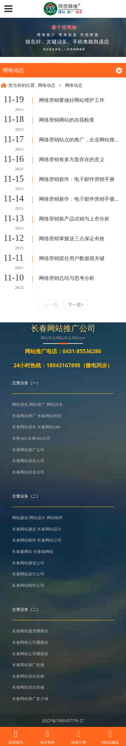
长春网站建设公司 (28, 562)
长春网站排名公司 (28, 472)
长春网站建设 (24, 529)
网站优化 (20, 404)
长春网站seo (48, 426)
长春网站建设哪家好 (30, 630)
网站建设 (20, 517)
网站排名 (55, 404)
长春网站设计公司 (28, 573)
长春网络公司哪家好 (30, 642)
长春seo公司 (39, 438)
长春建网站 (22, 551)
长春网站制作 (24, 540)
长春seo (19, 438)
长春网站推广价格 (28, 664)
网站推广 (37, 404)
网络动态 (46, 85)
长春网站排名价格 (28, 687)
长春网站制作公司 (28, 585)
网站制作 (55, 517)
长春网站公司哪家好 (30, 653)
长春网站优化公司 (28, 460)
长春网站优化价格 (28, 676)
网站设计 (37, 517)
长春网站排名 (24, 426)
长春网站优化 (49, 415)
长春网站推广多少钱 (30, 698)
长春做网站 (43, 551)
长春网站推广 (24, 415)
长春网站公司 (49, 540)
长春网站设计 (49, 529)
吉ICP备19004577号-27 (63, 720)
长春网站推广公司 (28, 449)
